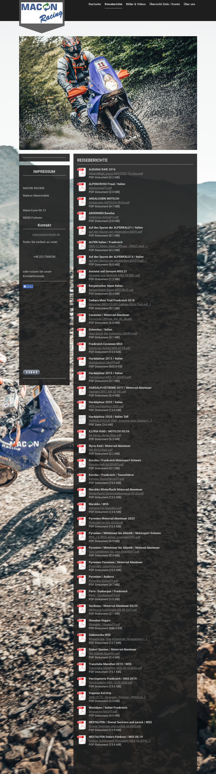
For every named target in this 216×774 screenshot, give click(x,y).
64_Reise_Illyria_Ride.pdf (105, 435)
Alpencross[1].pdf (100, 188)
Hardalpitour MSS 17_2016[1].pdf (110, 377)
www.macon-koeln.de (46, 234)
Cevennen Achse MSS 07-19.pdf (109, 348)
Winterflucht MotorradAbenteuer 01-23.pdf (116, 493)
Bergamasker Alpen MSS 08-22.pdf (111, 290)
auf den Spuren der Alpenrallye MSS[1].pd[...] (118, 260)
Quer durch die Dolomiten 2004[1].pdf (113, 333)
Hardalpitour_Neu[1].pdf (104, 362)
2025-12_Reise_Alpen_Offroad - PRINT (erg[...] (118, 246)
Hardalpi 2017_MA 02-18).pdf (107, 391)
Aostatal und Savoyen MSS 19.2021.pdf (114, 275)
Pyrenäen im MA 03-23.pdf (106, 522)
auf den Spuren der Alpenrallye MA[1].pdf (115, 231)
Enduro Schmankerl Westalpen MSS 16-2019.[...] (119, 741)
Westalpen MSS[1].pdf (103, 711)
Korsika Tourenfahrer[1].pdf (106, 479)
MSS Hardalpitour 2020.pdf (106, 406)
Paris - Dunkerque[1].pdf (104, 595)
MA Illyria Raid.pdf (101, 450)
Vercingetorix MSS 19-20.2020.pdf (110, 682)
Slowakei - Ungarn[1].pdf (104, 624)
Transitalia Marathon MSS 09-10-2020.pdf (115, 668)
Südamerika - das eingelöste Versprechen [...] (118, 639)
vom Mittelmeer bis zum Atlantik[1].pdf (114, 551)
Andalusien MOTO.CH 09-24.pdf (109, 202)
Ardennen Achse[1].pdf (104, 217)
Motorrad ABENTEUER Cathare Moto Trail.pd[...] (120, 304)
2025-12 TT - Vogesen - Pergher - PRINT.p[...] (117, 697)
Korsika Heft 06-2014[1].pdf (106, 464)
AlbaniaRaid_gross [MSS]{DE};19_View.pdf (116, 173)
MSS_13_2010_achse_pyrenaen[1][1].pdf (114, 537)
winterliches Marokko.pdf (105, 508)
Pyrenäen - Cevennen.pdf (105, 566)
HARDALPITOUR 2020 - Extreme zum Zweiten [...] (120, 420)
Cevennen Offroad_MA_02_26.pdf (110, 319)
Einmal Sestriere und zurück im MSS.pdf (115, 726)
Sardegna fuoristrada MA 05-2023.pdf (113, 610)
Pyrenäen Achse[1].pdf (103, 581)
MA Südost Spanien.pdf (104, 653)
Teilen (28, 286)
